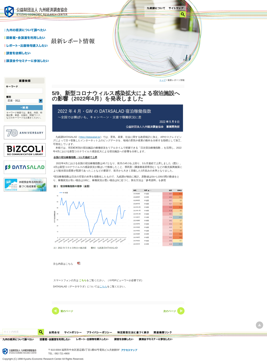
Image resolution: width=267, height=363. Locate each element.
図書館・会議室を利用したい (26, 38)
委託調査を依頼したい (124, 339)
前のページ (67, 311)
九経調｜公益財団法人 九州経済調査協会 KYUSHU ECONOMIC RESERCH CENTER (36, 12)
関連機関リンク (163, 332)
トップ (162, 80)
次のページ (169, 311)
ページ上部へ (259, 325)
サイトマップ (176, 8)
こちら (83, 280)
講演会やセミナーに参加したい (26, 61)
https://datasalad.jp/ (90, 137)
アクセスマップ (129, 350)
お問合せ (54, 332)
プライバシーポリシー (100, 332)
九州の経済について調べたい (26, 30)
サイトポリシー (73, 332)
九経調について (155, 8)
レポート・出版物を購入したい (92, 339)
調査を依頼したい (26, 53)
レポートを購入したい (26, 46)
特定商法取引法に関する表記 (133, 332)
